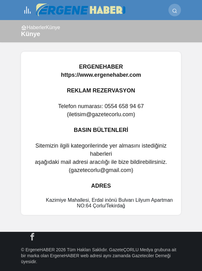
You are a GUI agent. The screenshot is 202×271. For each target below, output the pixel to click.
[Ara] (174, 10)
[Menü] (27, 10)
